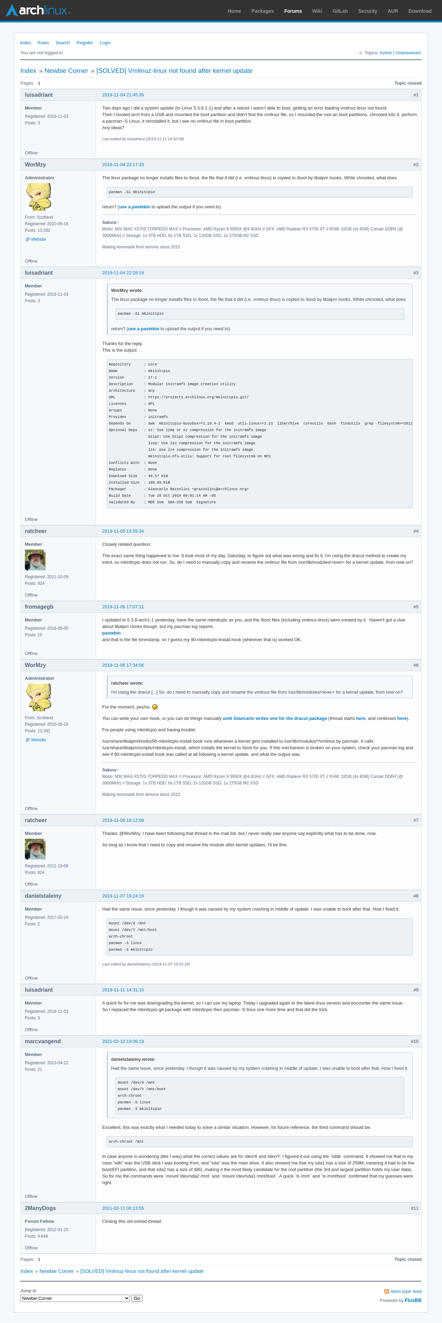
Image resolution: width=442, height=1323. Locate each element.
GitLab (340, 11)
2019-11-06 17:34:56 (123, 665)
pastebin (111, 633)
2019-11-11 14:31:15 (123, 989)
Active (385, 52)
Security (367, 11)
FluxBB (413, 1300)
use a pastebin (134, 206)
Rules (43, 42)
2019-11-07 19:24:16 (123, 895)
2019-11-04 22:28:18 (123, 272)
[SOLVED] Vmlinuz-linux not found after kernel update (174, 70)
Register (84, 42)
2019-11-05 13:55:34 (123, 531)
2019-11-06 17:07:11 (123, 606)
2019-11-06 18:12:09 (123, 820)
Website (38, 239)
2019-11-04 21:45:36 (123, 94)
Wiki (318, 11)
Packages (263, 11)
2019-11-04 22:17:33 (123, 164)
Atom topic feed (406, 1291)
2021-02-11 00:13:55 (123, 1208)
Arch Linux (38, 10)
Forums (293, 11)
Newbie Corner (66, 70)
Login (105, 42)
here (360, 718)
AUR (393, 11)
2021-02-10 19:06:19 (123, 1041)
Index (25, 42)
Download (420, 11)
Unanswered (408, 52)
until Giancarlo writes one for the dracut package (275, 718)
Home (234, 11)
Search (63, 42)
